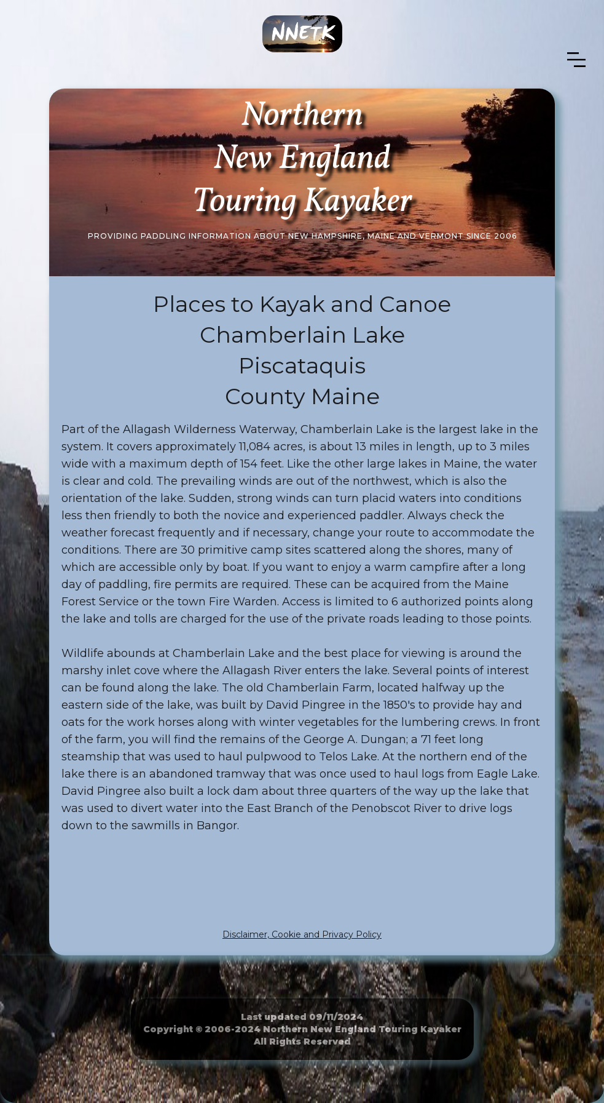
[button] (576, 60)
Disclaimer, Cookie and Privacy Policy (302, 934)
